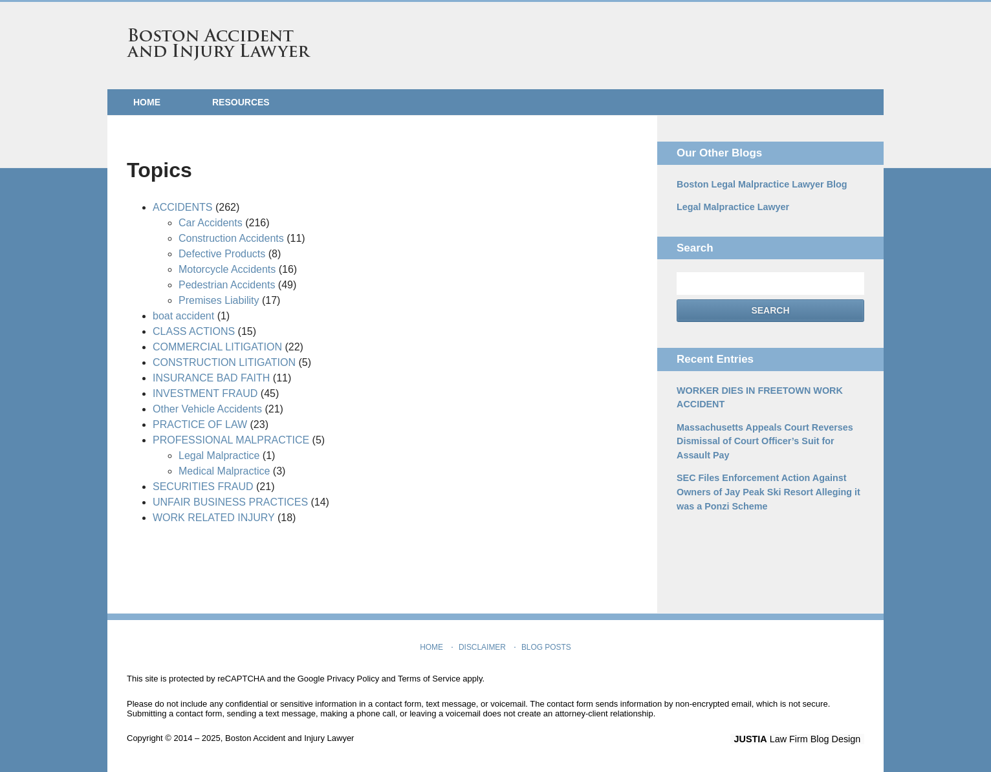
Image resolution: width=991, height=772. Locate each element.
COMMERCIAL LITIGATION (217, 346)
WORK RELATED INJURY (213, 517)
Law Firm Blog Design (802, 739)
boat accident (183, 315)
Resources (241, 102)
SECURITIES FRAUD (203, 486)
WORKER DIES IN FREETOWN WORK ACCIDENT (757, 397)
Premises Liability (219, 300)
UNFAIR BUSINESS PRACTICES (230, 502)
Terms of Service (429, 678)
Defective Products (222, 253)
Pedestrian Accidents (227, 284)
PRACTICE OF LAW (200, 424)
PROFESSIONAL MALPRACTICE (231, 439)
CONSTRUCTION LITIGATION (224, 362)
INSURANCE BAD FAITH (211, 377)
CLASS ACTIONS (194, 331)
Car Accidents (211, 222)
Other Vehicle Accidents (207, 408)
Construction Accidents (231, 238)
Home (146, 102)
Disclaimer (483, 645)
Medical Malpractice (224, 471)
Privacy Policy (353, 678)
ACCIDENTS (182, 207)
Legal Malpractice (219, 455)
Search (770, 310)
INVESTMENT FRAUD (205, 393)
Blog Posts (546, 645)
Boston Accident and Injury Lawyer (218, 44)
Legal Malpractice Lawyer (732, 207)
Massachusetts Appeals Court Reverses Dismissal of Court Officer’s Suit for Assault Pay (763, 439)
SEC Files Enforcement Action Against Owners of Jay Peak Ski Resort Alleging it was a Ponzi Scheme (766, 489)
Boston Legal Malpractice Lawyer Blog (760, 184)
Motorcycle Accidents (227, 269)
